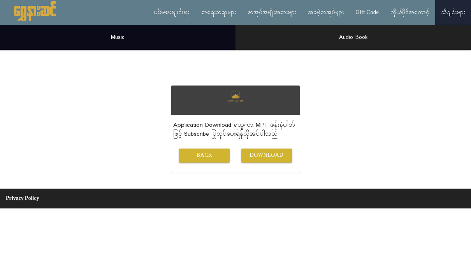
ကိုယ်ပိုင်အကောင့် (409, 12)
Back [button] (205, 155)
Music (118, 37)
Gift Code (367, 12)
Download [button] (266, 155)
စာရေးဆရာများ (218, 12)
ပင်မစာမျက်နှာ (172, 12)
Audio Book (353, 37)
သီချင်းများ (453, 12)
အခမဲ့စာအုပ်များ (326, 12)
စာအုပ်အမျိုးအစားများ (272, 12)
